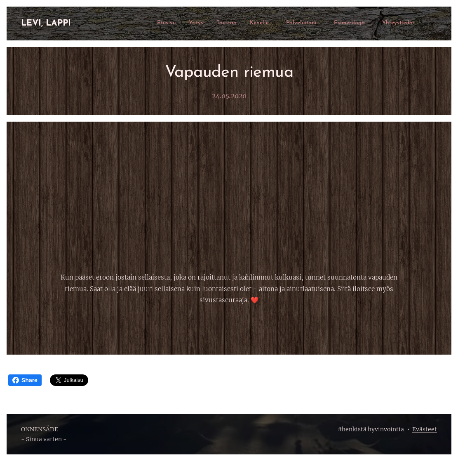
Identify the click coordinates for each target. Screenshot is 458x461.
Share (25, 380)
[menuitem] (325, 23)
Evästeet (424, 429)
